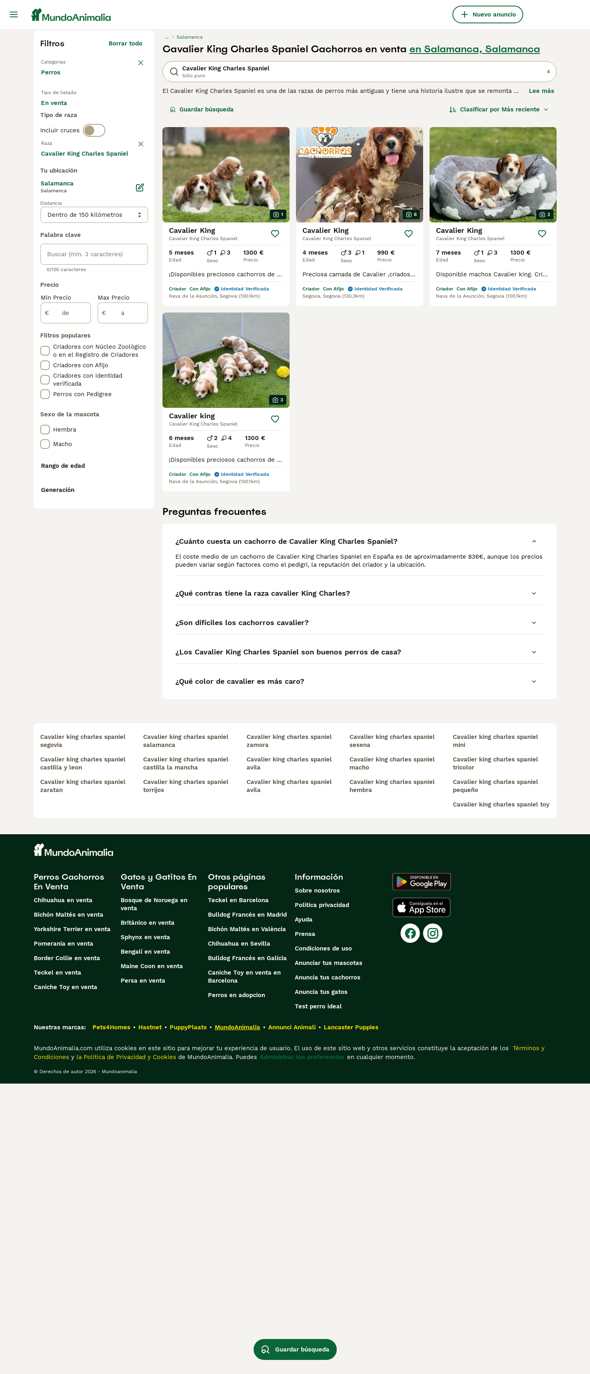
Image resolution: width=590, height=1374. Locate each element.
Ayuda (303, 1210)
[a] (123, 528)
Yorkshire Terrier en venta (72, 1219)
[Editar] (140, 403)
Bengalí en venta (145, 1242)
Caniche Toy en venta (65, 1277)
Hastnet (150, 1317)
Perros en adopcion (236, 1285)
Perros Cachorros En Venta (69, 1172)
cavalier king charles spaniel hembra (392, 1076)
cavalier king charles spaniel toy (501, 1094)
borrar (133, 179)
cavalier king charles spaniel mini (495, 1031)
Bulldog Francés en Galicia (247, 1248)
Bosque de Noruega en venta (154, 1194)
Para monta (64, 132)
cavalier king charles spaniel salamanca (185, 1031)
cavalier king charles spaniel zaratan (82, 1076)
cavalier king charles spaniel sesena (392, 1031)
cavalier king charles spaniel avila (289, 1053)
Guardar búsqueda (202, 109)
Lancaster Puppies (351, 1317)
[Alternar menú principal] (14, 14)
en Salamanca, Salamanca (474, 49)
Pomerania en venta (63, 1234)
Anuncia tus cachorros (327, 1267)
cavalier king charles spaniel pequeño (495, 1076)
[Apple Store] (421, 1197)
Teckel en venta (57, 1263)
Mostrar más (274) (121, 367)
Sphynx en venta (145, 1227)
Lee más (541, 91)
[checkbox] (45, 221)
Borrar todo (125, 43)
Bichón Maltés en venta (68, 1205)
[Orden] (499, 109)
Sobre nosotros (317, 1181)
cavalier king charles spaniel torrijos (185, 1076)
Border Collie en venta (67, 1248)
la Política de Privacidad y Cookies (125, 1347)
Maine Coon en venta (152, 1256)
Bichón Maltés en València (247, 1219)
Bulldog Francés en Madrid (247, 1205)
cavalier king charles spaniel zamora (289, 1031)
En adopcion (109, 112)
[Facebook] (410, 1223)
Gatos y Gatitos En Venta (159, 1172)
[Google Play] (422, 1172)
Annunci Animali (292, 1317)
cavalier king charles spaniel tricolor (495, 1053)
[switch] (94, 162)
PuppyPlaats (188, 1317)
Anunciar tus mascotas (328, 1253)
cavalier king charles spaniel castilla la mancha (185, 1053)
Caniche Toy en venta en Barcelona (244, 1267)
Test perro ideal (318, 1296)
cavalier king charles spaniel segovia (82, 1031)
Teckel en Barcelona (238, 1190)
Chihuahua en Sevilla (239, 1234)
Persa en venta (143, 1271)
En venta (60, 112)
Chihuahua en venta (63, 1190)
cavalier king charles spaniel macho (392, 1053)
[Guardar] (275, 234)
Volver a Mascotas (68, 61)
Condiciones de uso (323, 1238)
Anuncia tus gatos (321, 1282)
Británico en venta (148, 1213)
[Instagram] (432, 1223)
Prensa (305, 1224)
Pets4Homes (111, 1317)
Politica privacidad (322, 1195)
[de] (66, 528)
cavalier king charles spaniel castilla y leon (82, 1053)
